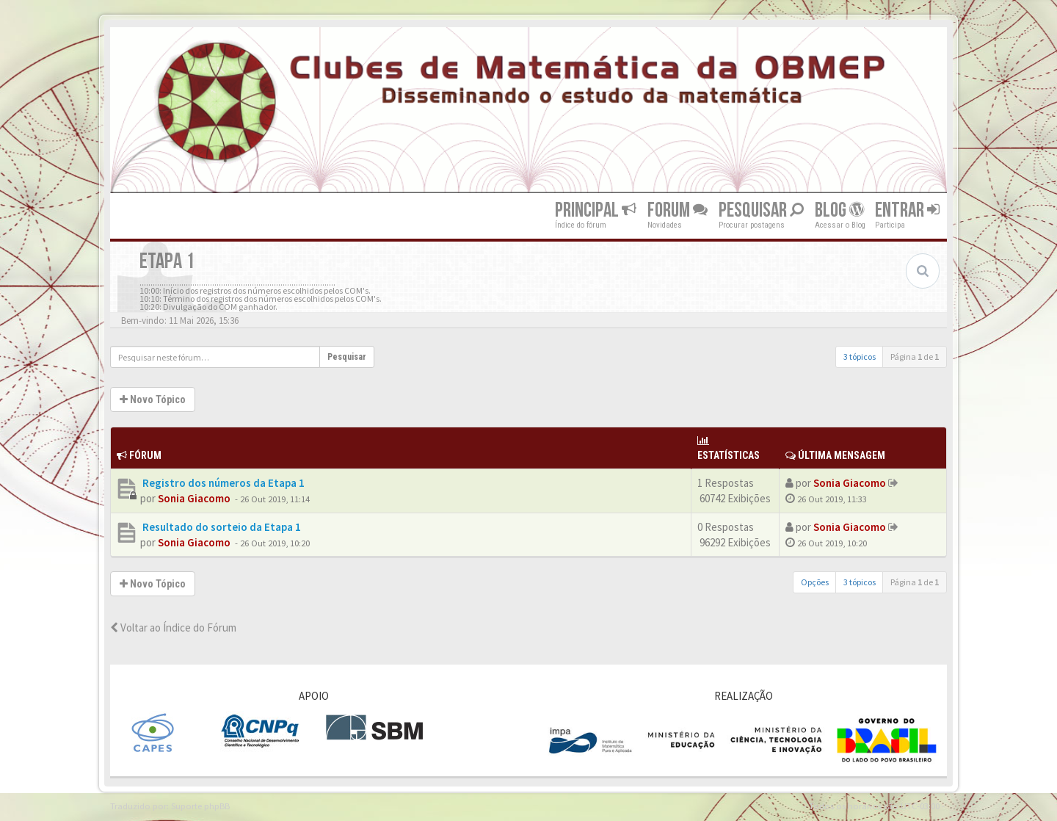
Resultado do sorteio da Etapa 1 (220, 527)
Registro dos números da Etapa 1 (222, 483)
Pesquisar (761, 210)
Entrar (907, 210)
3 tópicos (859, 356)
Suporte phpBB (200, 805)
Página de (914, 356)
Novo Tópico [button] (153, 399)
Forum (677, 210)
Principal (595, 210)
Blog (839, 210)
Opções (815, 581)
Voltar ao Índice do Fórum (173, 627)
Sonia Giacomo (194, 498)
